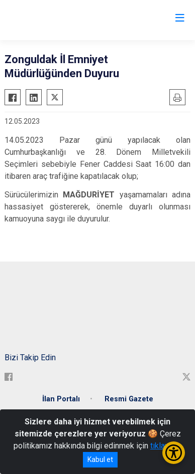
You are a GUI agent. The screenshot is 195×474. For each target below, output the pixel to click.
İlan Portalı (61, 399)
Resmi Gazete (129, 399)
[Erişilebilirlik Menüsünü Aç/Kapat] (173, 452)
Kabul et (100, 459)
